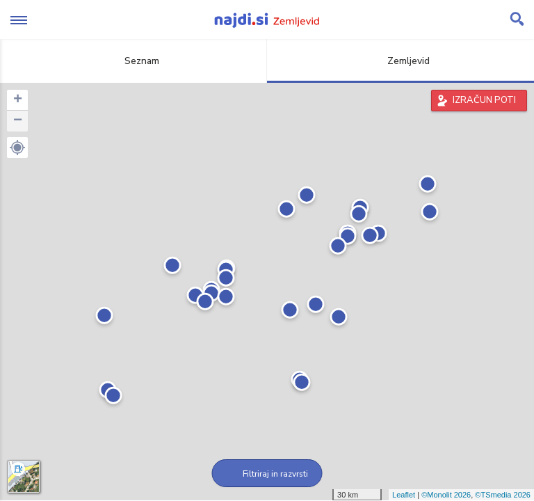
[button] (17, 147)
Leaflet (403, 495)
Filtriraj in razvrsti (267, 473)
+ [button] (17, 100)
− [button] (17, 121)
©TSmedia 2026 (503, 495)
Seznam (133, 60)
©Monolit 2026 (446, 495)
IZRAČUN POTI (484, 100)
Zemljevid (400, 60)
